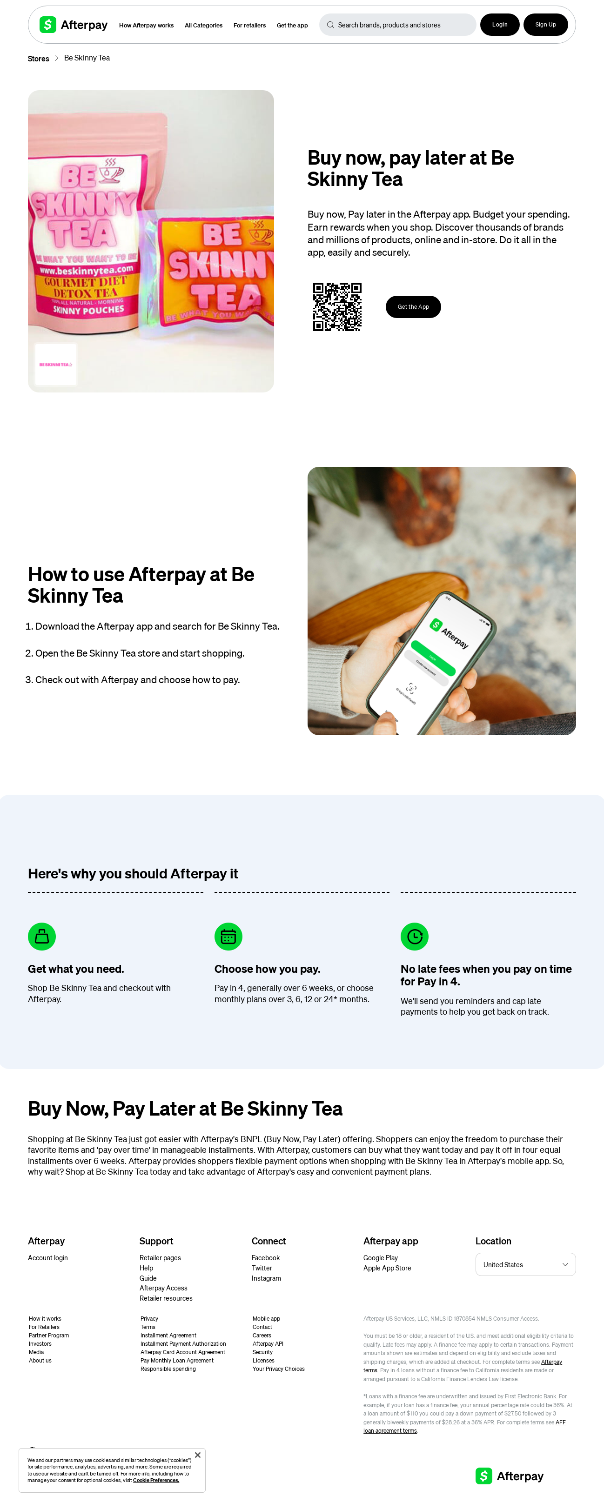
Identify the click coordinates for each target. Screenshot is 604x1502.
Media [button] (36, 1352)
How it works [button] (45, 1318)
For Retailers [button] (44, 1326)
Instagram (266, 1278)
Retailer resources (166, 1298)
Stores (38, 58)
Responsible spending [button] (168, 1368)
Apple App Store (387, 1267)
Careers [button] (262, 1335)
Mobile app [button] (266, 1318)
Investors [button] (40, 1343)
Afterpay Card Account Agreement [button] (183, 1352)
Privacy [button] (149, 1318)
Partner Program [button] (49, 1335)
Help (146, 1267)
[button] (500, 24)
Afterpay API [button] (268, 1343)
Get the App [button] (413, 306)
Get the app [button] (292, 25)
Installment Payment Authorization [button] (183, 1343)
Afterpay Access (164, 1287)
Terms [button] (148, 1326)
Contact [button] (262, 1326)
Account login (48, 1257)
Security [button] (263, 1352)
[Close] (198, 1455)
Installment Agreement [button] (168, 1335)
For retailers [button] (250, 25)
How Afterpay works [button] (146, 25)
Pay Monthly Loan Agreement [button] (177, 1360)
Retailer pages (160, 1257)
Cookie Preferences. (156, 1479)
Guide (148, 1278)
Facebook (266, 1257)
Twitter (262, 1267)
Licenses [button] (264, 1360)
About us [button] (40, 1360)
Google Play (380, 1257)
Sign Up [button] (546, 24)
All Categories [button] (203, 25)
